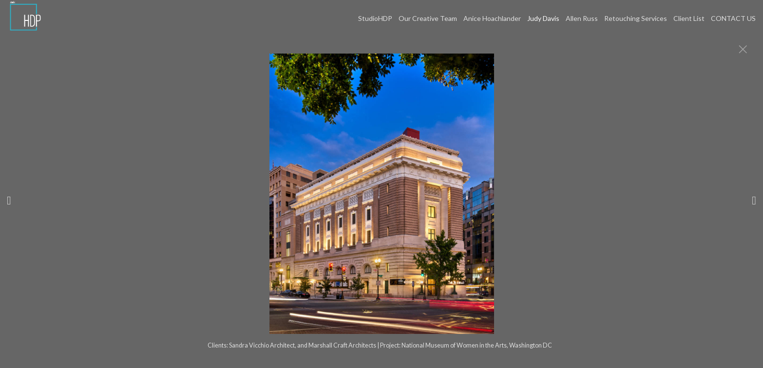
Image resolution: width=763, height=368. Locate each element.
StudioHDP (375, 18)
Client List (689, 18)
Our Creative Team (428, 18)
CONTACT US (733, 18)
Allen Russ (582, 18)
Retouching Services (635, 18)
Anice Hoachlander (492, 18)
